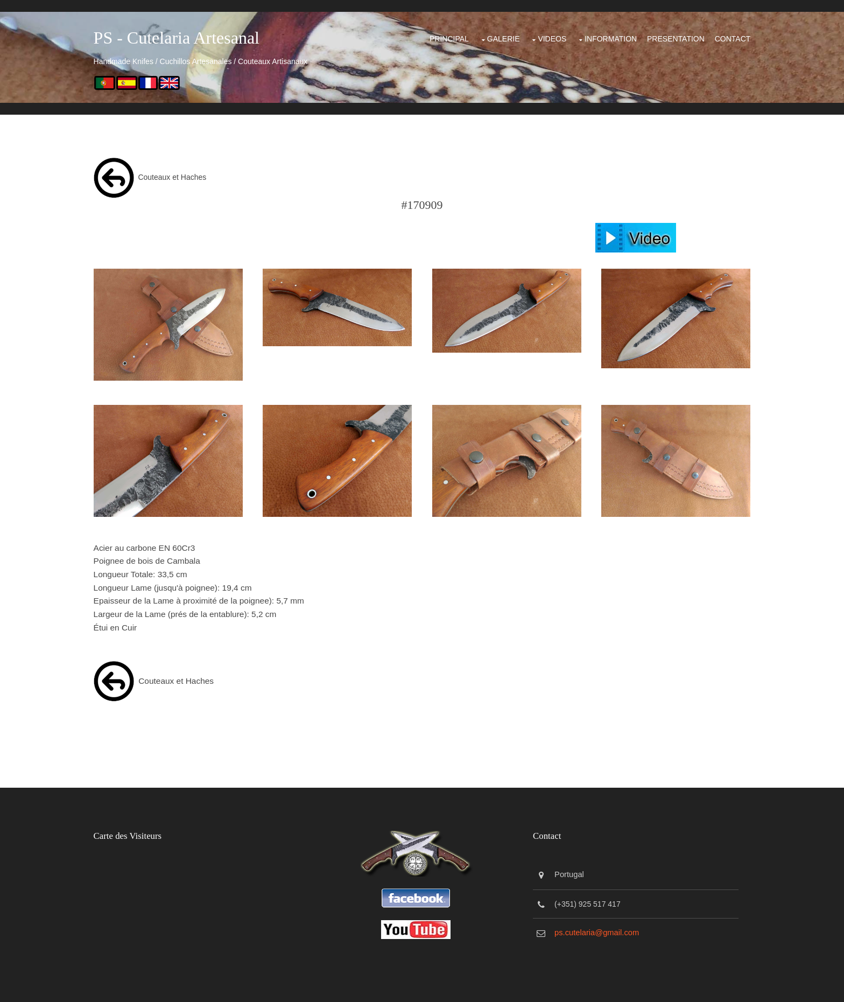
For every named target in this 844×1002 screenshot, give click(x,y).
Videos (509, 34)
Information (572, 34)
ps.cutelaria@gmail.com (603, 923)
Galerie (455, 34)
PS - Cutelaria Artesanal (198, 37)
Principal (396, 34)
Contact (708, 34)
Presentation (645, 34)
